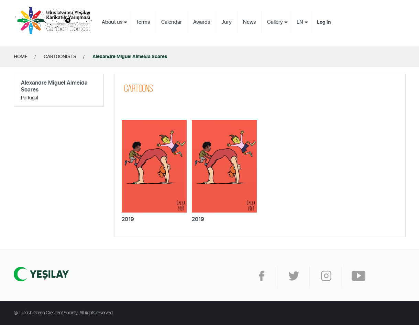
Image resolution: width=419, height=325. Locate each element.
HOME (20, 56)
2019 (128, 219)
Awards (201, 22)
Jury (226, 22)
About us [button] (112, 22)
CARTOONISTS (60, 56)
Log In (324, 22)
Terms (143, 22)
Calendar (171, 22)
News (249, 22)
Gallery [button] (275, 22)
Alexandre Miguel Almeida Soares (129, 56)
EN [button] (300, 22)
